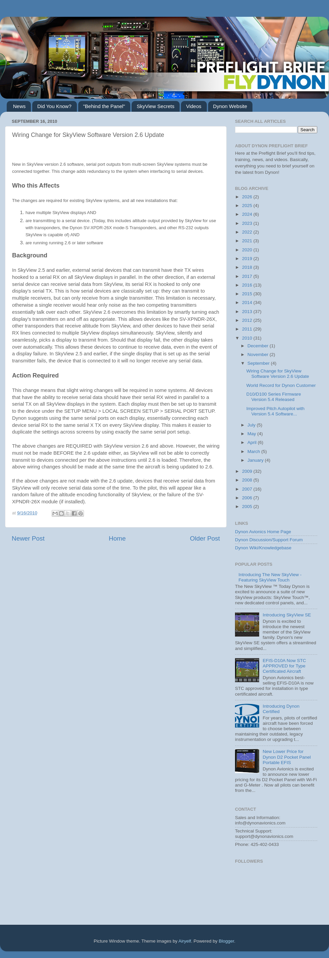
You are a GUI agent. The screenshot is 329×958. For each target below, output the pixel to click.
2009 (247, 471)
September (259, 363)
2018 (247, 267)
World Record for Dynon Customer (281, 385)
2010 (247, 338)
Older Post (205, 538)
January (256, 460)
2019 (247, 258)
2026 (247, 196)
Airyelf (185, 941)
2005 (247, 506)
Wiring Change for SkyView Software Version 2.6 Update (277, 373)
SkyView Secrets (155, 106)
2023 (247, 223)
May (252, 433)
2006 (247, 497)
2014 (247, 302)
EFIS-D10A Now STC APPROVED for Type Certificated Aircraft (284, 666)
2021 (247, 240)
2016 (247, 285)
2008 (247, 480)
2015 (247, 293)
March (254, 451)
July (252, 424)
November (258, 354)
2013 (247, 311)
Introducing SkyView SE (287, 614)
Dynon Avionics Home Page (263, 531)
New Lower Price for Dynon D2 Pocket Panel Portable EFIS (287, 757)
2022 (247, 232)
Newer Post (28, 538)
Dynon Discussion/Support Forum (269, 539)
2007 (247, 489)
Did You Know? (54, 106)
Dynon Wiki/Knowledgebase (263, 547)
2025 (247, 205)
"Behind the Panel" (104, 106)
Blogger (226, 941)
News (19, 106)
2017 (247, 276)
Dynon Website (230, 106)
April (252, 442)
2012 (247, 320)
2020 (247, 249)
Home (117, 538)
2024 (247, 214)
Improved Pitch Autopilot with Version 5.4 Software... (275, 411)
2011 (247, 329)
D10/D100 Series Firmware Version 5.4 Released (273, 397)
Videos (193, 106)
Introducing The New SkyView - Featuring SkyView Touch (269, 577)
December (258, 345)
